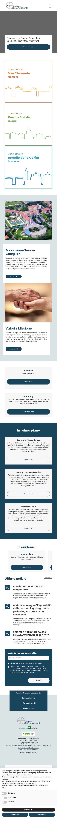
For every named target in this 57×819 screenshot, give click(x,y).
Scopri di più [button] (28, 809)
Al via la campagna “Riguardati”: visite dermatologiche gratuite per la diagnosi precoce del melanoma (32, 678)
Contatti (28, 314)
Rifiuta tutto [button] (15, 814)
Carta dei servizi (28, 766)
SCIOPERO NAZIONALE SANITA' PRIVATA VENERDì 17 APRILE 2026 (31, 702)
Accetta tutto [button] (42, 814)
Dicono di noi (27, 622)
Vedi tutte (48, 646)
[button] (54, 771)
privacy (39, 732)
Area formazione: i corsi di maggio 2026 (28, 656)
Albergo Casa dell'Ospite (28, 494)
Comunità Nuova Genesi (28, 435)
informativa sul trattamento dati (28, 739)
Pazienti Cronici (28, 554)
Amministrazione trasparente (28, 761)
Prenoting (28, 366)
